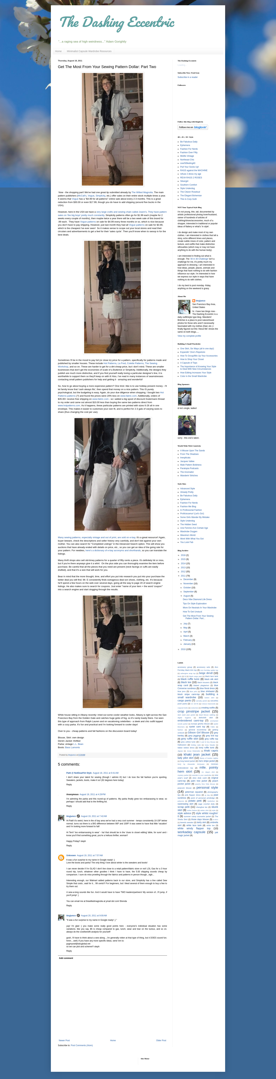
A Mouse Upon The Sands (192, 450)
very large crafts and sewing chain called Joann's (121, 212)
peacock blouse (185, 788)
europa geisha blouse (200, 724)
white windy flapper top (194, 828)
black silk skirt (211, 679)
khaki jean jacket (197, 754)
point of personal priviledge (203, 798)
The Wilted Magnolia (142, 192)
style (213, 810)
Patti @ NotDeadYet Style (79, 773)
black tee (186, 682)
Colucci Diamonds (208, 704)
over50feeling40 (187, 163)
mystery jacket (183, 775)
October (187, 587)
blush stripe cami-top (189, 694)
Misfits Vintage (187, 156)
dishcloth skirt (206, 718)
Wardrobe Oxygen (188, 531)
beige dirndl (205, 673)
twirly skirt (201, 822)
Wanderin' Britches (189, 475)
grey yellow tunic (188, 742)
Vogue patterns (88, 221)
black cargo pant (195, 676)
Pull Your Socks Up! (189, 167)
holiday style (196, 745)
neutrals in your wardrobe (201, 775)
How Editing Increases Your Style (195, 372)
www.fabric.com (128, 395)
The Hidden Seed (188, 524)
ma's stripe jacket (207, 761)
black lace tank (211, 676)
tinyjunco (71, 816)
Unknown (71, 855)
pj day (207, 795)
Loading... (182, 65)
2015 (183, 559)
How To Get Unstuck (192, 611)
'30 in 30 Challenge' (199, 259)
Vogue (91, 195)
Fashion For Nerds (189, 149)
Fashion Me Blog (188, 506)
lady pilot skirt (185, 757)
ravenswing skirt (185, 804)
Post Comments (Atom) (82, 1045)
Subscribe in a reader (188, 77)
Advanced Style (187, 488)
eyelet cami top (197, 726)
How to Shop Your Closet (192, 359)
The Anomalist (187, 472)
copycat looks (183, 708)
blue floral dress (207, 688)
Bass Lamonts (72, 747)
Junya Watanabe (193, 751)
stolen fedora (192, 810)
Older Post (161, 1040)
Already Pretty (186, 492)
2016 (183, 555)
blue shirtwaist (208, 691)
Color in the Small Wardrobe (193, 376)
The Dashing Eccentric (116, 22)
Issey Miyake (210, 745)
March (186, 636)
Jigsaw (180, 751)
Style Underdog (187, 188)
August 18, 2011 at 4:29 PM (92, 794)
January (187, 644)
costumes (194, 708)
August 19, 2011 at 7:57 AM (90, 855)
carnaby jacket (201, 701)
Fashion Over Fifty (188, 152)
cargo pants (184, 700)
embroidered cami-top (190, 720)
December (188, 579)
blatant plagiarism (201, 685)
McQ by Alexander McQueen (191, 764)
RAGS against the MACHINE (194, 170)
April (185, 632)
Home (58, 51)
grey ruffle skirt (189, 738)
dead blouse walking (207, 715)
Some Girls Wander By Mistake (194, 517)
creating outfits (208, 707)
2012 (183, 571)
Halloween (182, 745)
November (188, 583)
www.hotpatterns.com (69, 405)
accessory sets (203, 667)
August (187, 596)
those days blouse (200, 819)
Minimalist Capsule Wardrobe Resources (89, 51)
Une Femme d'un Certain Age (194, 528)
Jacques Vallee (187, 461)
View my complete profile (189, 336)
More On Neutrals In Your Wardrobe (200, 607)
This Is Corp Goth (188, 199)
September (188, 591)
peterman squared (194, 792)
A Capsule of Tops (188, 363)
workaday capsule (191, 832)
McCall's (82, 195)
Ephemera (185, 145)
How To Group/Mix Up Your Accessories (199, 356)
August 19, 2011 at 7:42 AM (94, 816)
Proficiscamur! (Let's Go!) (192, 513)
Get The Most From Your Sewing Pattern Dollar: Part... (198, 617)
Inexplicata (185, 457)
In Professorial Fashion (191, 510)
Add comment (66, 958)
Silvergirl (184, 181)
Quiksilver (211, 801)
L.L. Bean (78, 744)
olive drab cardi (200, 778)
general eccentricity (197, 730)
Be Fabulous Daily (188, 142)
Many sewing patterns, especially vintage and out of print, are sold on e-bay (96, 537)
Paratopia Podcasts (189, 468)
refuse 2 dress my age (190, 174)
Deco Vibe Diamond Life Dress (197, 599)
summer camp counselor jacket (197, 816)
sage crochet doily (206, 804)
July (185, 623)
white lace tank (194, 825)
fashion (180, 730)
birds (179, 676)
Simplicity (100, 195)
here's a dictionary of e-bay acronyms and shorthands (113, 550)
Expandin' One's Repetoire (192, 352)
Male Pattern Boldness (191, 465)
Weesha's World (188, 535)
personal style (207, 787)
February (187, 640)
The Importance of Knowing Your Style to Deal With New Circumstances (198, 367)
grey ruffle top (211, 739)
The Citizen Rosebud (190, 192)
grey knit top (212, 735)
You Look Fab (186, 542)
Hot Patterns (110, 363)
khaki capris (211, 750)
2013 (183, 567)
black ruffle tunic (190, 679)
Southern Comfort (188, 185)
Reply (69, 784)
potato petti (195, 800)
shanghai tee (202, 807)
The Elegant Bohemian (191, 195)
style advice (184, 813)
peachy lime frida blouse (205, 784)
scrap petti (184, 807)
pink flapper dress (193, 795)
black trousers (203, 682)
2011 (183, 576)
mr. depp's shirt (208, 772)
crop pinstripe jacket (194, 711)
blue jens (182, 691)
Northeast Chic (187, 159)
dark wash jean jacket (186, 715)
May (185, 627)
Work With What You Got (192, 538)
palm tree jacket (199, 781)
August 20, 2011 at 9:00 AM (94, 915)
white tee (210, 825)
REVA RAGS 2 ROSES (191, 177)
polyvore (181, 801)
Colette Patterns (135, 363)
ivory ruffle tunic (206, 747)
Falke (213, 727)
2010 (183, 649)
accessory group (185, 667)
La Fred (122, 363)
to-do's (215, 819)
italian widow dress (186, 748)
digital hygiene (184, 718)
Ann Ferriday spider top (209, 670)
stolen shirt (204, 810)
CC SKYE (194, 704)
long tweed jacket (187, 761)
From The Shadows (189, 454)
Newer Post (64, 1040)
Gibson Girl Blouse (198, 732)
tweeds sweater (186, 822)
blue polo (193, 691)
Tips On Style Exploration (195, 603)
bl (185, 676)
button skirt (209, 698)
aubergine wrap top (188, 673)
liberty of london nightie (209, 758)
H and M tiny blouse (207, 742)
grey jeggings (194, 735)
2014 (183, 563)
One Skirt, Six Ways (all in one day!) (197, 348)
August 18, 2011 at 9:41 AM (105, 773)
